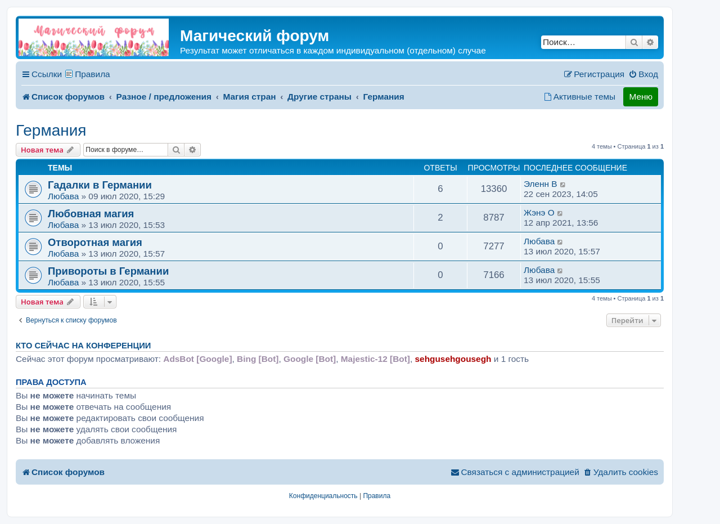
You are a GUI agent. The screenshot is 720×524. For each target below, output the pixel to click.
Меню (640, 96)
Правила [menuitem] (92, 74)
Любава (63, 196)
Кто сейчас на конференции (83, 345)
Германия (51, 130)
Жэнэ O (539, 212)
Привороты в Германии (108, 271)
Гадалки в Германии (100, 185)
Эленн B (540, 184)
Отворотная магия (95, 242)
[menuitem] (643, 74)
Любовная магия (91, 214)
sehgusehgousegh (453, 359)
